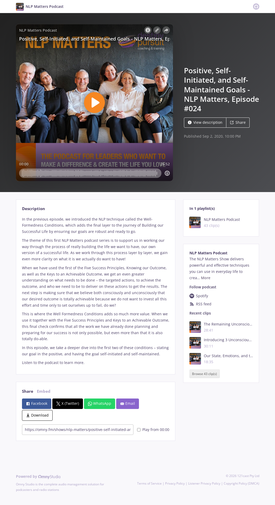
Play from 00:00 (153, 429)
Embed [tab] (43, 391)
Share (238, 122)
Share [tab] (27, 391)
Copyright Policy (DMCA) (241, 483)
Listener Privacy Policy (204, 483)
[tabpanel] (95, 291)
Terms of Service (149, 483)
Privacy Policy (175, 483)
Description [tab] (33, 208)
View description (205, 122)
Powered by (38, 476)
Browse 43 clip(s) (204, 374)
